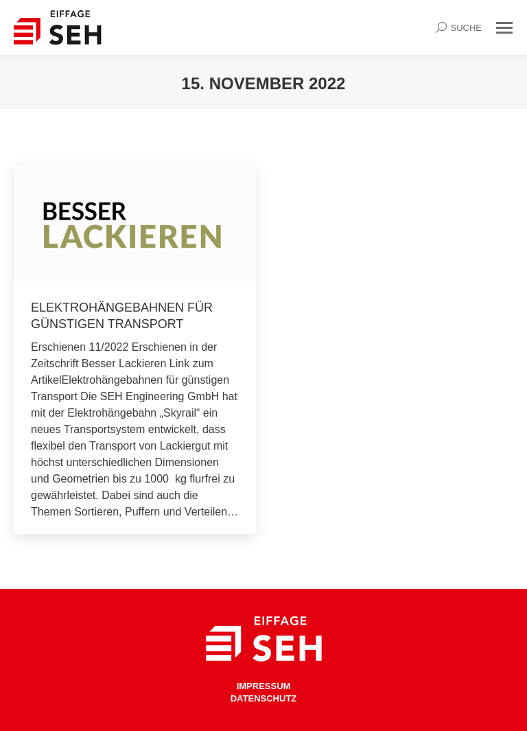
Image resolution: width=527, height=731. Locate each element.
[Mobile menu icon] (504, 27)
